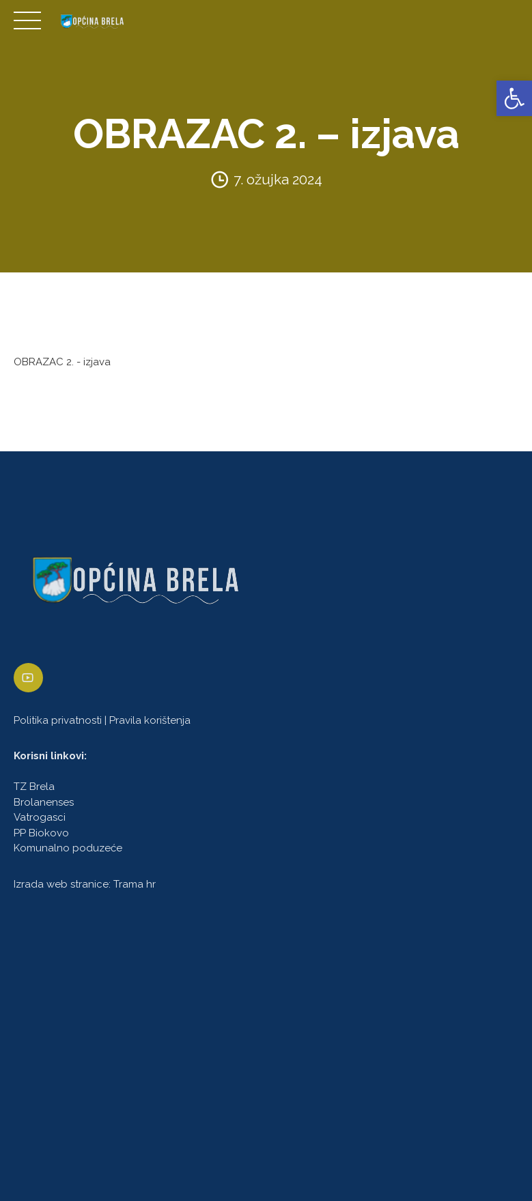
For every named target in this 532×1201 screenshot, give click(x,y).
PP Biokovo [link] (41, 833)
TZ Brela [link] (34, 787)
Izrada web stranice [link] (61, 884)
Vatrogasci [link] (40, 818)
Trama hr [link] (134, 884)
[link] (514, 98)
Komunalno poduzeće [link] (68, 849)
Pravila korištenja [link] (150, 720)
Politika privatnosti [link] (58, 720)
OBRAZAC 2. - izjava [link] (62, 362)
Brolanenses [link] (44, 802)
